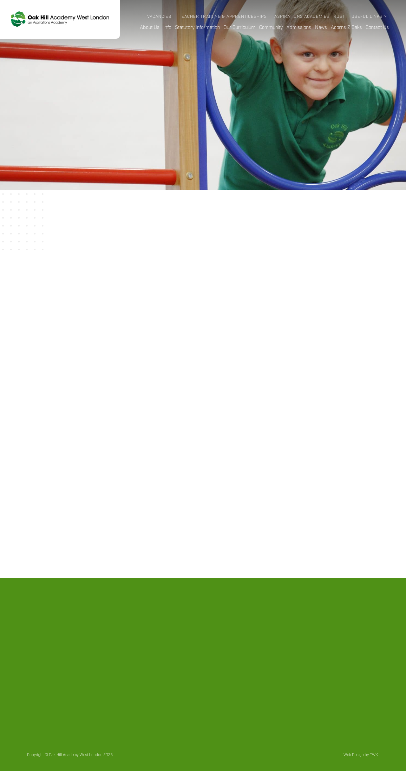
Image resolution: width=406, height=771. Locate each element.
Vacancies (159, 16)
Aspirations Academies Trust (309, 16)
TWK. (374, 755)
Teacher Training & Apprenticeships (223, 16)
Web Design (354, 755)
